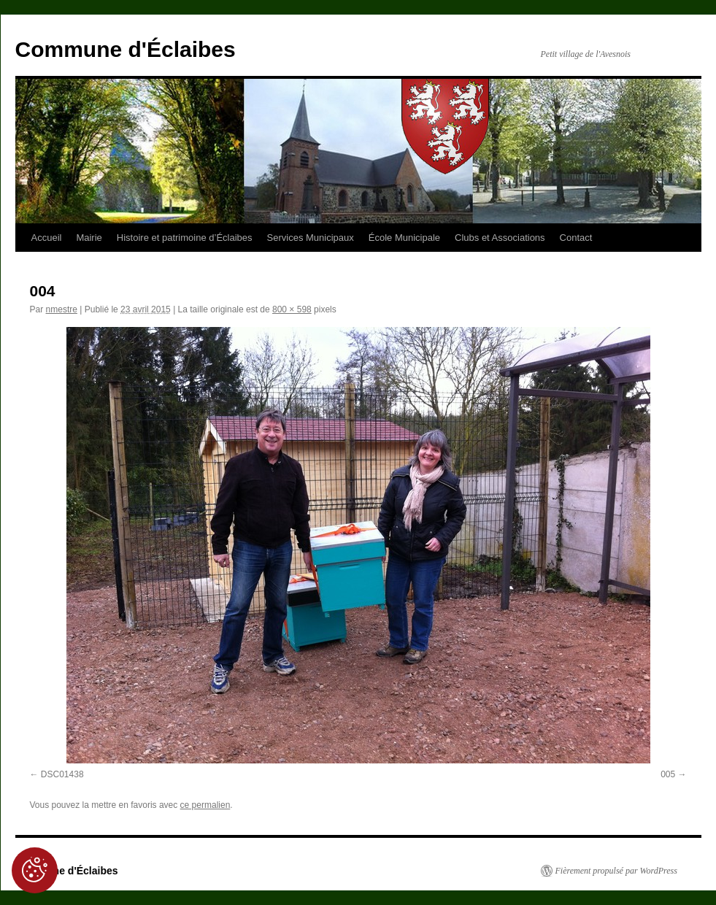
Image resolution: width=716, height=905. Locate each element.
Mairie (88, 237)
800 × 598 (292, 309)
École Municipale (404, 237)
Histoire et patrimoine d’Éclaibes (185, 237)
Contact (576, 237)
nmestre (61, 309)
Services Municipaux (310, 237)
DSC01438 (62, 774)
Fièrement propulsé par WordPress (616, 871)
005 (668, 774)
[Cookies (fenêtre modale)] (35, 870)
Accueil (46, 237)
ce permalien (205, 805)
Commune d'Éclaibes (125, 49)
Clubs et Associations (500, 237)
